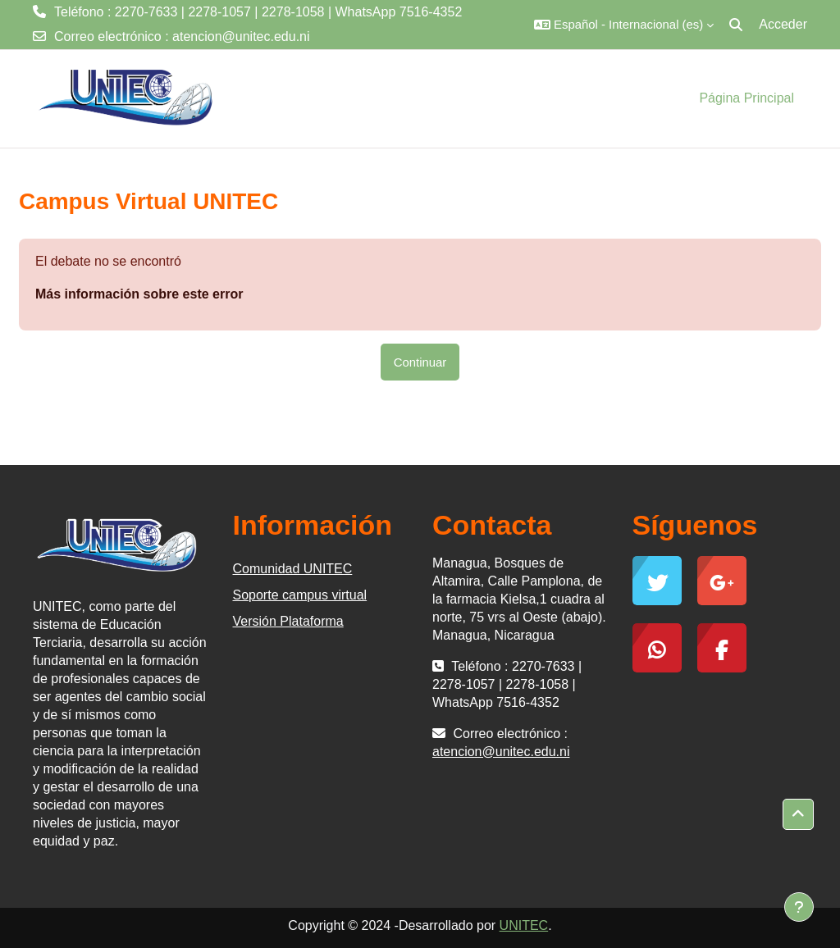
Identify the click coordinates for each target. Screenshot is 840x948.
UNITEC (524, 925)
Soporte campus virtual (300, 595)
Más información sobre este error (139, 294)
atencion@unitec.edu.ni (240, 36)
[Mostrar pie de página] (799, 907)
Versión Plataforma (288, 621)
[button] (624, 24)
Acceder (783, 24)
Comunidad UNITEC (293, 569)
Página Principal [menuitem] (746, 98)
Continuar (420, 362)
